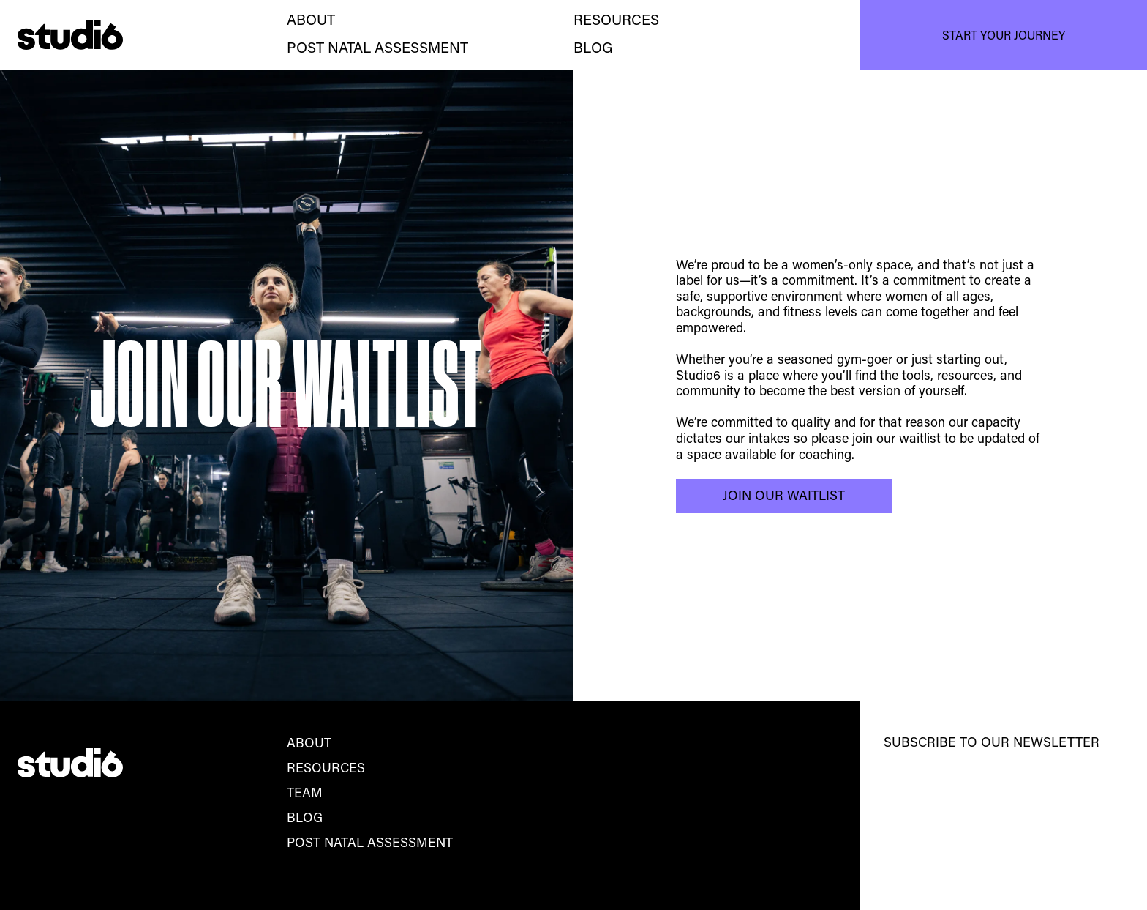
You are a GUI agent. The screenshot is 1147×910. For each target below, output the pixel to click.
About (309, 744)
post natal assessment (377, 49)
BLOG (593, 49)
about (311, 21)
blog (305, 819)
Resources (616, 21)
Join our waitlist (784, 497)
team (305, 794)
